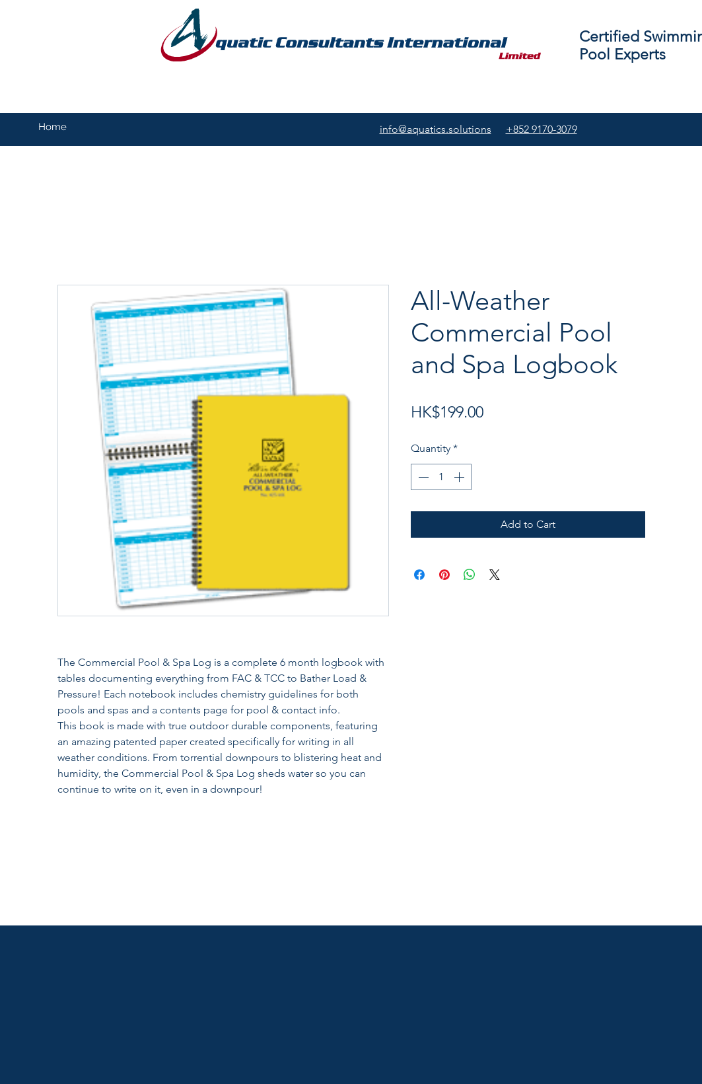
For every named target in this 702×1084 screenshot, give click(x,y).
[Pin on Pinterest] (444, 575)
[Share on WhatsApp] (469, 575)
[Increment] (460, 476)
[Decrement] (422, 476)
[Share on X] (495, 575)
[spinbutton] (441, 476)
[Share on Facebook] (419, 575)
